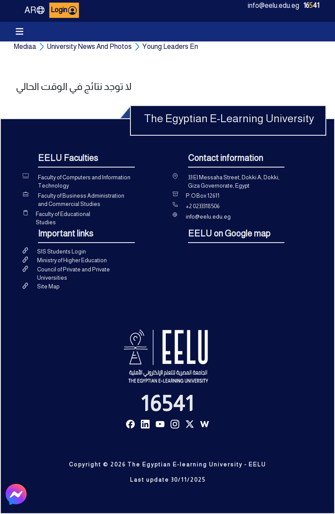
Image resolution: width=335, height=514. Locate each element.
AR (34, 10)
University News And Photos (89, 46)
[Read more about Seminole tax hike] (130, 423)
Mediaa (25, 46)
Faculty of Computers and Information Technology (84, 181)
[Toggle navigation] (19, 31)
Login (64, 10)
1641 (311, 5)
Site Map (48, 286)
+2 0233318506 (202, 206)
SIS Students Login (61, 251)
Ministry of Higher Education (72, 260)
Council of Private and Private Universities (73, 273)
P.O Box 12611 (202, 195)
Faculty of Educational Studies (63, 218)
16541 (167, 403)
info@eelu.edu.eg (273, 5)
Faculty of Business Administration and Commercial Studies (81, 200)
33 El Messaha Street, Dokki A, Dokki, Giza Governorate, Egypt (234, 181)
